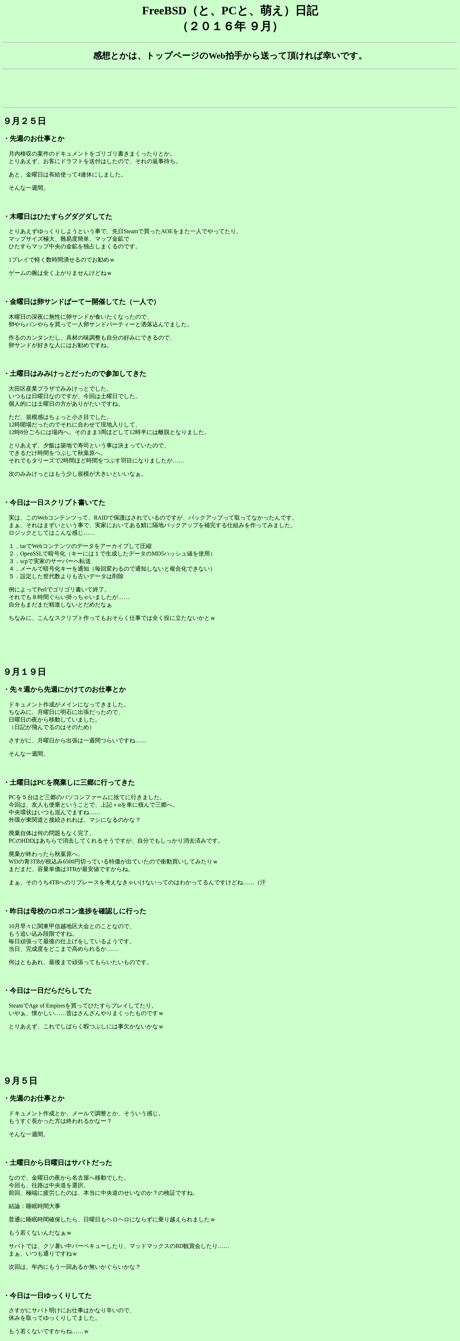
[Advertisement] (230, 88)
